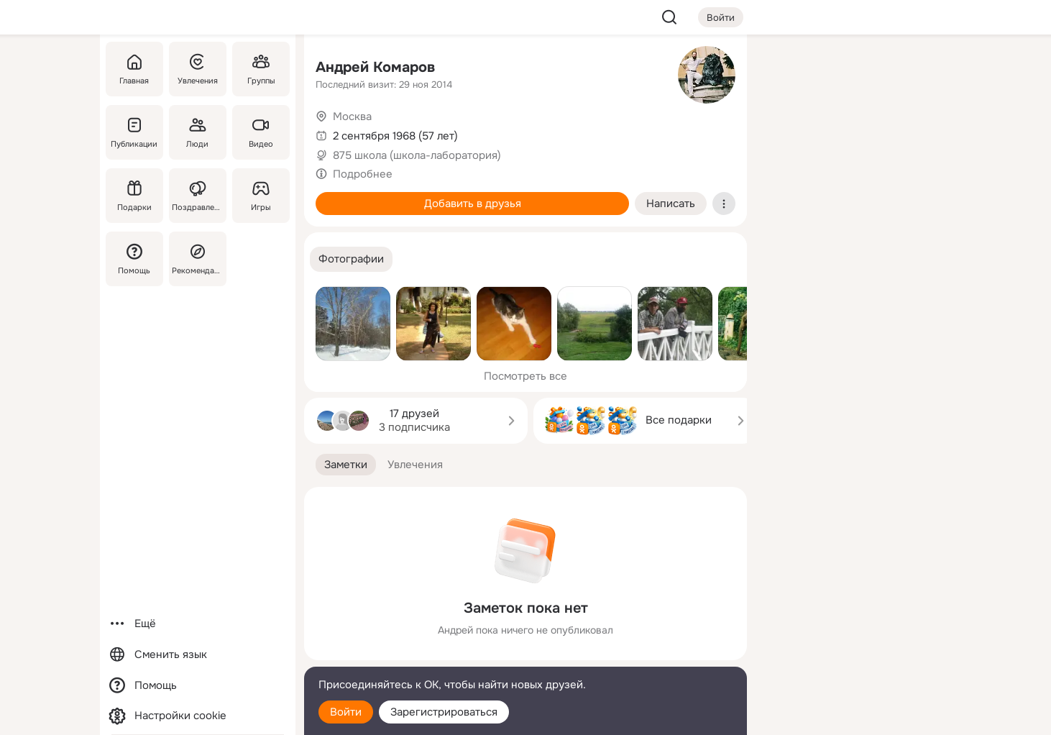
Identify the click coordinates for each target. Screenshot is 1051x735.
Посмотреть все (525, 376)
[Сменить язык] (197, 654)
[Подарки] (134, 195)
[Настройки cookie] (197, 715)
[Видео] (261, 132)
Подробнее (363, 174)
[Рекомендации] (197, 259)
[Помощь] (134, 259)
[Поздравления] (197, 195)
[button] (351, 259)
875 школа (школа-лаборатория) (417, 155)
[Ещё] (197, 623)
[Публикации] (134, 132)
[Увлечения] (197, 69)
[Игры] (261, 195)
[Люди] (197, 132)
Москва (352, 116)
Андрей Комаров (375, 67)
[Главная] (134, 69)
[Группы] (261, 69)
